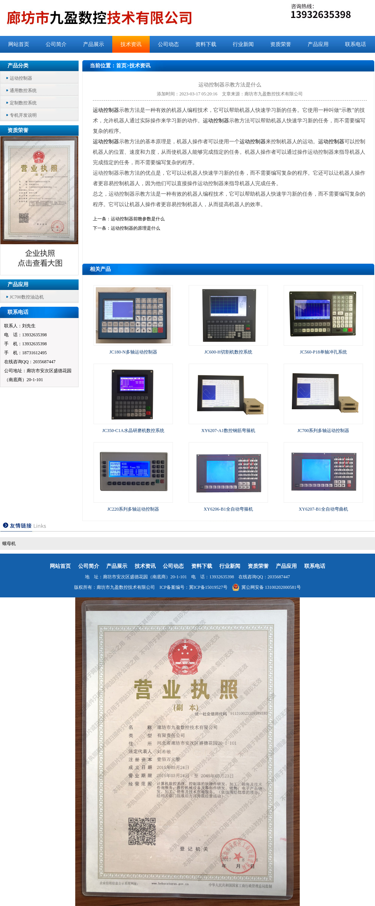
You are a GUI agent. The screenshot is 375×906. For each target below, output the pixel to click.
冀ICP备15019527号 (208, 587)
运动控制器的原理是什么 (135, 228)
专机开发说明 (23, 115)
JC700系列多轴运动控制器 (324, 430)
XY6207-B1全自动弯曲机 (323, 509)
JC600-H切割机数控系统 (228, 352)
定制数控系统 (23, 102)
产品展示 (93, 44)
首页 (121, 65)
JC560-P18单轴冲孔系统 (323, 352)
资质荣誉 (280, 44)
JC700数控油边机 (27, 297)
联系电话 (355, 44)
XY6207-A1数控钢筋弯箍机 (228, 430)
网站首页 (18, 44)
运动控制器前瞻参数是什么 (138, 218)
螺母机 (9, 543)
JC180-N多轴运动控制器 (133, 352)
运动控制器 (21, 78)
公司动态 (168, 44)
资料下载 (205, 44)
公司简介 (56, 44)
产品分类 (17, 65)
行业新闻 (243, 44)
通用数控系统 (23, 90)
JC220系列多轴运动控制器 (133, 509)
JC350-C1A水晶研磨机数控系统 (133, 430)
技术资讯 (131, 44)
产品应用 (318, 44)
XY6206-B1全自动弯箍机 (228, 509)
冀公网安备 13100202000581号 (266, 587)
